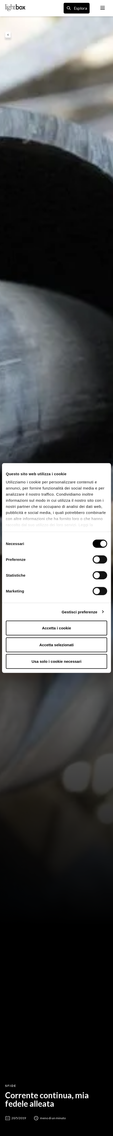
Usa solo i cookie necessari (56, 661)
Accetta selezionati (56, 644)
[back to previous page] (8, 35)
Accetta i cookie (56, 628)
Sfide (10, 1086)
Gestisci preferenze (79, 612)
